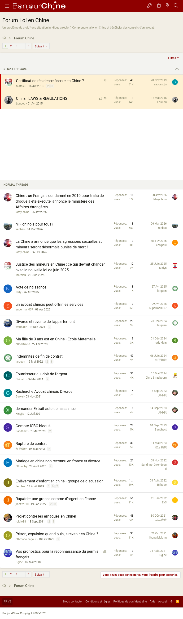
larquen (162, 291)
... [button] (22, 46)
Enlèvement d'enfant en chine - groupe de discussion (60, 481)
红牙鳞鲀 (161, 360)
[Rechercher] (176, 6)
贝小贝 (162, 395)
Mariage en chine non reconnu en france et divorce (58, 461)
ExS (164, 502)
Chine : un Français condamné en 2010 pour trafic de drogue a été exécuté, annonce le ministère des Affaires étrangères (60, 201)
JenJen (20, 486)
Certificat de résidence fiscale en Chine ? (50, 81)
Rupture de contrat (31, 443)
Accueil (162, 601)
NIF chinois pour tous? (34, 224)
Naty (19, 292)
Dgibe (19, 562)
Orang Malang (158, 537)
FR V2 (7, 601)
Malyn (163, 268)
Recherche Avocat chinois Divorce (44, 391)
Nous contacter (73, 601)
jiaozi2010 (22, 504)
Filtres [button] (172, 58)
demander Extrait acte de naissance (46, 408)
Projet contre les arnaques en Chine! (46, 516)
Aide (152, 601)
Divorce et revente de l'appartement (45, 321)
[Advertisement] (91, 145)
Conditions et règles (97, 601)
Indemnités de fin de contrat (39, 356)
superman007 (24, 309)
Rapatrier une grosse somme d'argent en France (56, 499)
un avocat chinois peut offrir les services (49, 304)
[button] (7, 6)
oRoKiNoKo (23, 344)
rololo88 (21, 521)
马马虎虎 (161, 520)
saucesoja (160, 84)
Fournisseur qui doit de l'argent (41, 374)
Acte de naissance (31, 287)
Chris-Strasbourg (156, 377)
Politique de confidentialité (130, 601)
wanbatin (21, 327)
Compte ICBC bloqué (33, 426)
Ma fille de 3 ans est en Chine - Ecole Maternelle (56, 339)
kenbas (20, 229)
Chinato (20, 379)
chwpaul (161, 245)
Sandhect (21, 431)
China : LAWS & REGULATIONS (41, 98)
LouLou (21, 103)
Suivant (39, 46)
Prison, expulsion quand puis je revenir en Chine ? (57, 534)
